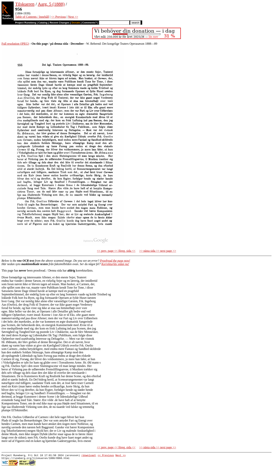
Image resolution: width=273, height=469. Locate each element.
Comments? (89, 22)
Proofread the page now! (115, 260)
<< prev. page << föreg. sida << (116, 250)
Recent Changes (59, 22)
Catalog (43, 22)
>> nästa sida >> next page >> (157, 250)
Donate (75, 22)
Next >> (73, 16)
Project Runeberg (25, 22)
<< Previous (58, 16)
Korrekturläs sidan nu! (115, 264)
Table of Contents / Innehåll (32, 16)
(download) (88, 455)
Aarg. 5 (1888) (51, 4)
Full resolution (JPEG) (15, 43)
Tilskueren (25, 4)
